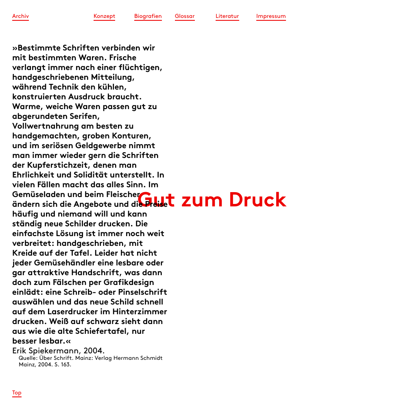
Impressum (271, 16)
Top (17, 393)
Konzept (104, 16)
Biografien (148, 16)
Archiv (20, 16)
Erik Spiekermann (45, 351)
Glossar (185, 16)
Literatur (227, 16)
